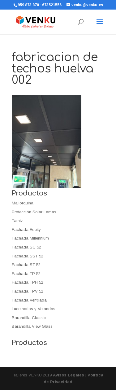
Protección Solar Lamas (34, 212)
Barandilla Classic (29, 317)
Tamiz (17, 220)
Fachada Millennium (30, 238)
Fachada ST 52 (26, 264)
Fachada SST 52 (27, 256)
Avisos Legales (68, 375)
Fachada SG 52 (26, 247)
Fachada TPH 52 (27, 282)
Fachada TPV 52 (27, 291)
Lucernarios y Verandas (33, 308)
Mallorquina (22, 203)
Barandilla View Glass (32, 326)
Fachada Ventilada (29, 300)
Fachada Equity (26, 229)
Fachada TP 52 (26, 273)
